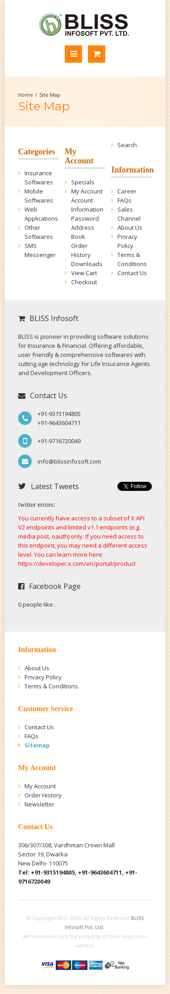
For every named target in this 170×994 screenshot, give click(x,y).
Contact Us (132, 273)
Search (127, 145)
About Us (129, 227)
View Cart (84, 273)
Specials (82, 182)
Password (85, 218)
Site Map (49, 94)
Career (126, 191)
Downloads (86, 264)
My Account (86, 191)
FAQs (124, 200)
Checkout (84, 282)
